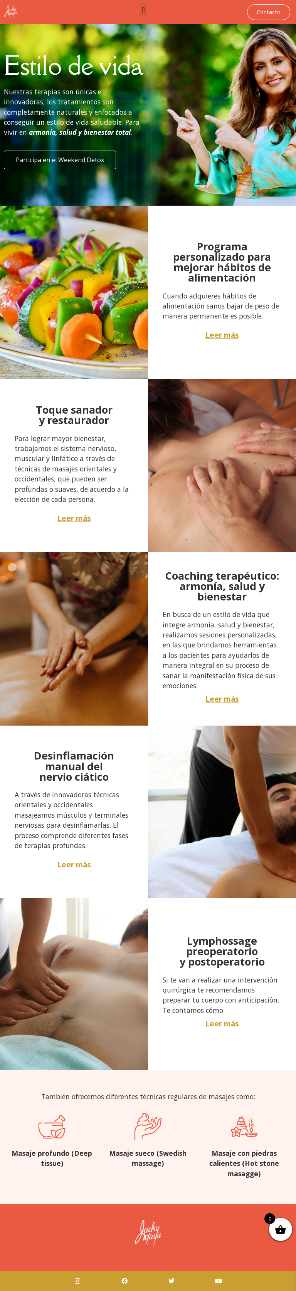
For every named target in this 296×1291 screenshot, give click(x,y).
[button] (143, 10)
